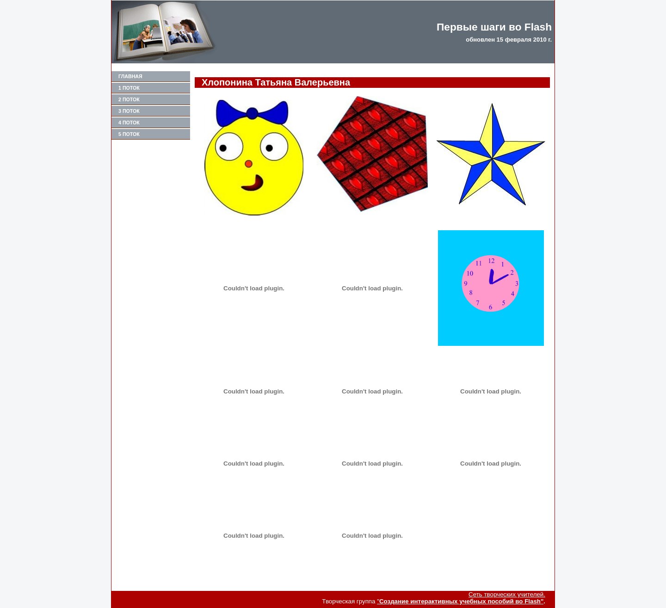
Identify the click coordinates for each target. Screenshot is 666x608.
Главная (130, 76)
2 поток (129, 99)
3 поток (129, 111)
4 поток (129, 122)
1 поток (129, 88)
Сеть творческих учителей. (507, 594)
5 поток (129, 134)
